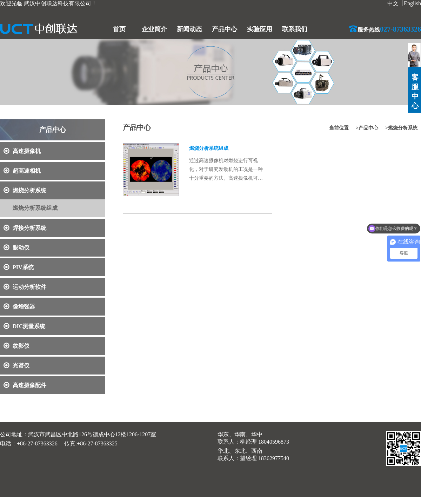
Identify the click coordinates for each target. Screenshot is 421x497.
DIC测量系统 (24, 326)
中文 (393, 3)
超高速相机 (22, 171)
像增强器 (19, 307)
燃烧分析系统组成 (35, 208)
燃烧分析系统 (25, 190)
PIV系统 (19, 267)
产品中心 (224, 29)
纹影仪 (16, 346)
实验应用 (259, 29)
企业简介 (154, 29)
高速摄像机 (22, 151)
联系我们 (294, 29)
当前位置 (339, 128)
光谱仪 (16, 366)
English (412, 3)
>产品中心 (367, 128)
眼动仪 (16, 248)
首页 (119, 29)
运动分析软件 (25, 287)
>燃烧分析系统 (401, 128)
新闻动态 (189, 29)
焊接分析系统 (25, 228)
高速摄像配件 (25, 385)
